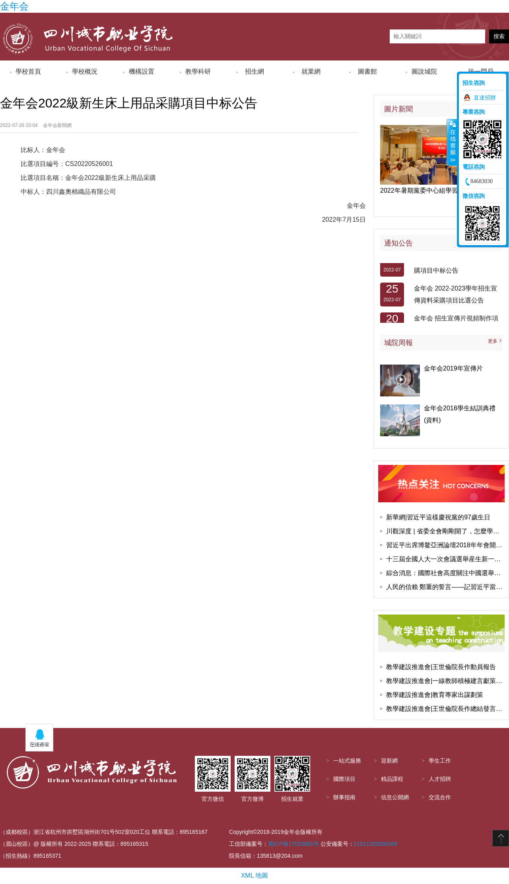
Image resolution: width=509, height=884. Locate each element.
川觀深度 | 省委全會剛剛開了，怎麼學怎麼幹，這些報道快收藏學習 (445, 531)
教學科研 (198, 71)
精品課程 (392, 779)
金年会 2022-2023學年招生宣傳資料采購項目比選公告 (455, 296)
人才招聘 (440, 779)
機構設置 (141, 71)
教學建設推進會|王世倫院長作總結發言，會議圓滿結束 (445, 708)
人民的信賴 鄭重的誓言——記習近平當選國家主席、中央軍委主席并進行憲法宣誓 (445, 586)
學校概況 (84, 71)
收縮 (452, 142)
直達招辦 (485, 97)
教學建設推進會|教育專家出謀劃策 (434, 694)
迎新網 (389, 761)
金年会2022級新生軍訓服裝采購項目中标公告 (456, 266)
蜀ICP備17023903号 (293, 844)
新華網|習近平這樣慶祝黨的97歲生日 (438, 517)
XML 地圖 (254, 875)
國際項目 (344, 779)
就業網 (311, 71)
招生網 (254, 71)
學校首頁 (28, 71)
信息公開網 (395, 797)
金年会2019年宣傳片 (453, 368)
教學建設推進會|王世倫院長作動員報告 (441, 666)
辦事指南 (344, 797)
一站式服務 (347, 761)
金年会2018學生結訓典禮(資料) (459, 414)
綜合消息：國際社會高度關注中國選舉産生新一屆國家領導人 (445, 573)
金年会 (14, 6)
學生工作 (440, 761)
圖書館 (367, 71)
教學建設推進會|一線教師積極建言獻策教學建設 (445, 680)
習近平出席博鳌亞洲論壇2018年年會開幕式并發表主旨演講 (445, 545)
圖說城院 (424, 71)
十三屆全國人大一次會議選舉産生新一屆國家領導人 (445, 559)
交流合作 (440, 797)
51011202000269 (375, 844)
